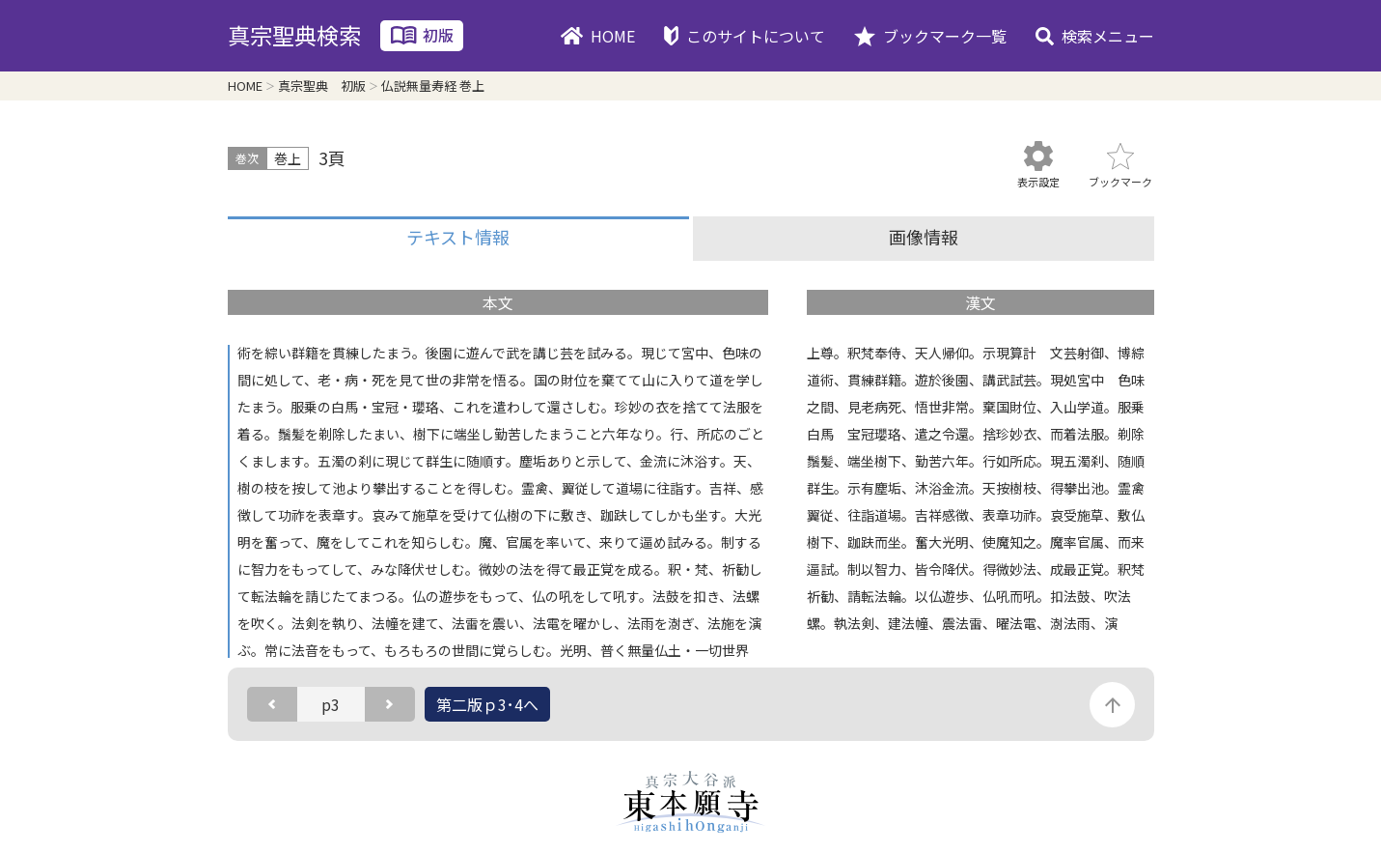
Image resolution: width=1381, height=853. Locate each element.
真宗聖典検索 (294, 34)
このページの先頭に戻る (1112, 704)
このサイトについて (755, 35)
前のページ (272, 704)
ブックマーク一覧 (945, 35)
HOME (613, 35)
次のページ (390, 704)
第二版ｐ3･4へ (487, 704)
